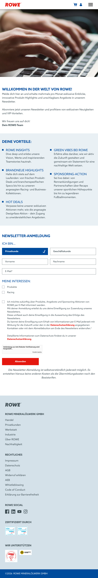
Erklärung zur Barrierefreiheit (22, 494)
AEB (7, 480)
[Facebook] (7, 512)
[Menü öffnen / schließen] (90, 4)
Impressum (11, 460)
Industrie (10, 434)
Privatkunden (13, 425)
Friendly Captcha (37, 352)
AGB (7, 470)
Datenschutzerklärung (62, 325)
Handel (9, 420)
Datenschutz (12, 465)
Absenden (20, 361)
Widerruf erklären (15, 475)
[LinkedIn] (13, 512)
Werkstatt (11, 429)
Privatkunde (25, 251)
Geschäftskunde (62, 251)
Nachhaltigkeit (13, 444)
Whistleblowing (14, 485)
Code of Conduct (15, 490)
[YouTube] (19, 512)
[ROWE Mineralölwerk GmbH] (13, 5)
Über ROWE (12, 439)
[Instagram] (25, 512)
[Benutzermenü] (81, 4)
